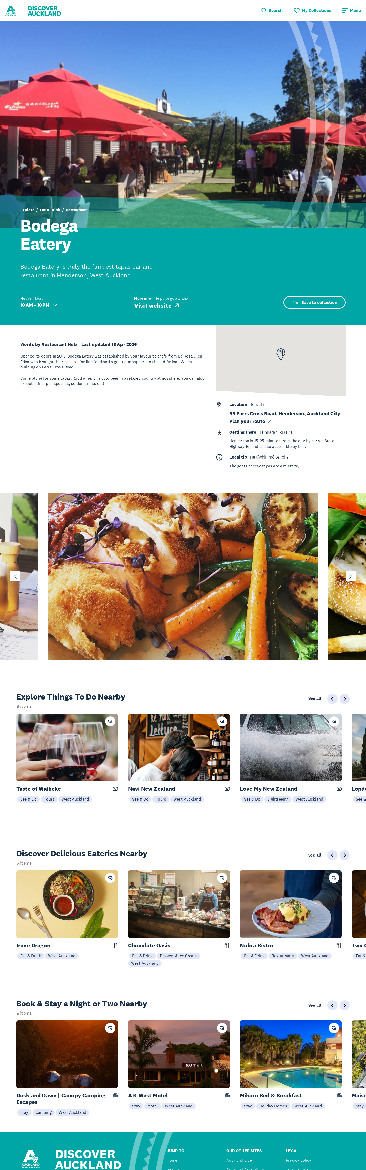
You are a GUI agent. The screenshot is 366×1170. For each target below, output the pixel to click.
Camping (44, 1112)
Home (172, 1160)
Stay (24, 1112)
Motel (152, 1105)
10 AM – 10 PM (38, 305)
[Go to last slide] (15, 576)
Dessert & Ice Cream (178, 955)
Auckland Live (239, 1160)
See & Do (28, 799)
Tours (49, 799)
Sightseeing (277, 799)
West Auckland (75, 799)
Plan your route (250, 421)
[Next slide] (351, 576)
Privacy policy (298, 1160)
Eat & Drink (50, 209)
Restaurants (77, 209)
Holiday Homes (273, 1105)
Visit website (157, 305)
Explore (27, 209)
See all (314, 698)
